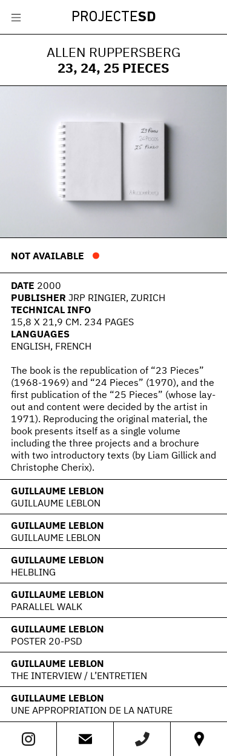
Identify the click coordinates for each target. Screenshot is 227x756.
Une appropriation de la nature (92, 710)
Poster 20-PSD (46, 641)
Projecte (113, 17)
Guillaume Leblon (57, 491)
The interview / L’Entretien (79, 675)
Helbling (33, 572)
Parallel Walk (46, 606)
